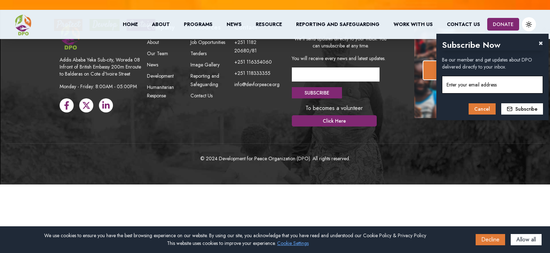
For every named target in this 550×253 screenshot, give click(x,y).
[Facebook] (67, 105)
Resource (269, 24)
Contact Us (463, 24)
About (161, 24)
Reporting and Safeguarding (338, 24)
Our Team (157, 53)
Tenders (198, 53)
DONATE (503, 24)
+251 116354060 (253, 61)
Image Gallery (205, 64)
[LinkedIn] (106, 105)
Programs (198, 24)
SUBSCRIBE (316, 92)
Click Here (334, 120)
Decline (490, 239)
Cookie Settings (293, 243)
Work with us (413, 24)
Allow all (526, 239)
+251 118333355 (252, 73)
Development (160, 75)
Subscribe (522, 108)
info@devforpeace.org (257, 84)
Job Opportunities (207, 42)
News (234, 24)
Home (130, 24)
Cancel (482, 108)
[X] (86, 105)
